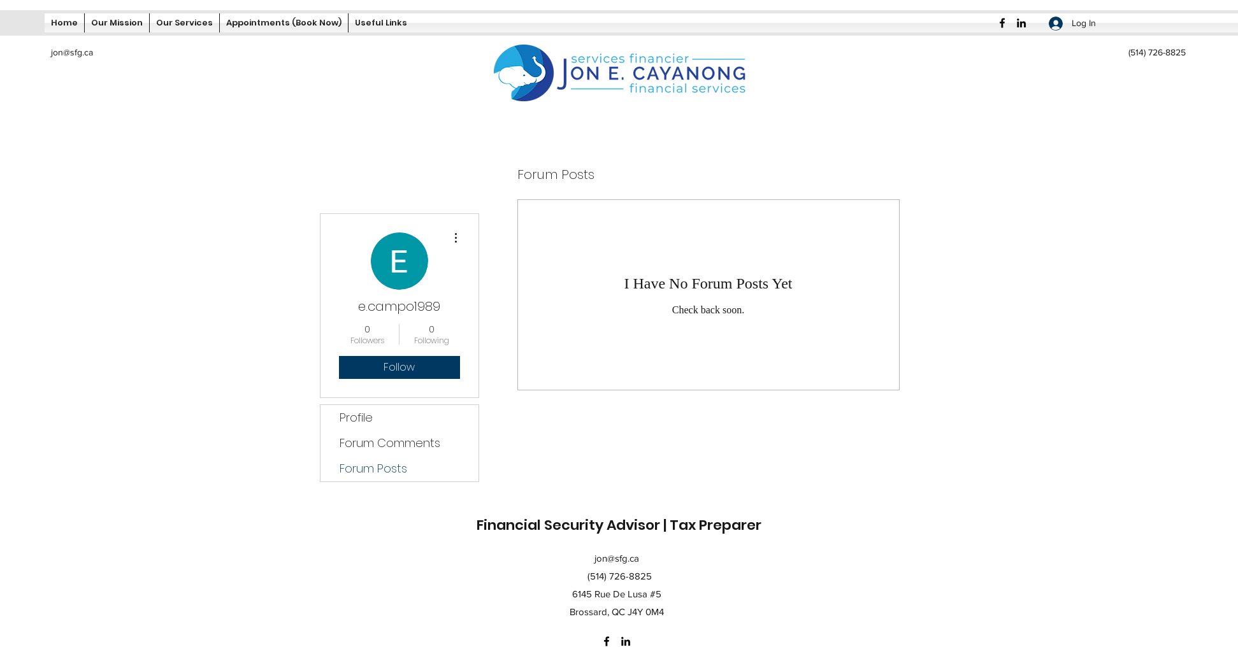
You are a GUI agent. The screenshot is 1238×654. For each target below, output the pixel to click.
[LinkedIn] (1021, 23)
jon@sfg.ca (72, 52)
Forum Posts (373, 468)
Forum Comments (390, 443)
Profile (356, 417)
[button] (381, 22)
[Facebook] (1002, 23)
